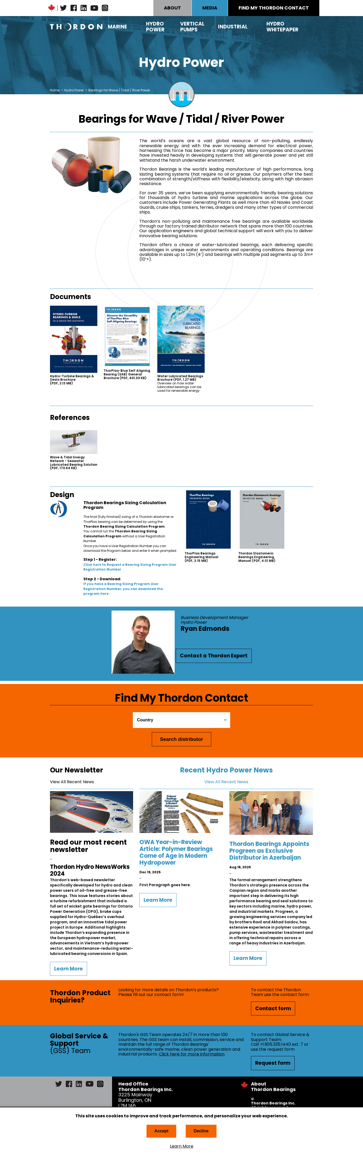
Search (309, 27)
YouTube (94, 8)
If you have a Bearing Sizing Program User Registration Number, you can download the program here (123, 589)
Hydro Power (155, 26)
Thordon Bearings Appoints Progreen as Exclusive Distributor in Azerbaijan (269, 851)
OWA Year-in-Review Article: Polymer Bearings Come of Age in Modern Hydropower (176, 852)
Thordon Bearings (76, 27)
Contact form (273, 1008)
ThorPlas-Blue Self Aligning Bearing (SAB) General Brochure (127, 374)
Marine (117, 26)
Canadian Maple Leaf (51, 8)
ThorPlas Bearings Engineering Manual (201, 557)
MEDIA (209, 7)
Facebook (73, 8)
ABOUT (172, 7)
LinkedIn (83, 8)
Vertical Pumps (192, 26)
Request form (272, 1063)
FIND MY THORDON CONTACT (274, 7)
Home (54, 90)
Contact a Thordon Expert (214, 655)
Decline (201, 1131)
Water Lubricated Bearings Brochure (180, 378)
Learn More (181, 1146)
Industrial (233, 26)
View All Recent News (72, 782)
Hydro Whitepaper (282, 26)
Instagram (105, 8)
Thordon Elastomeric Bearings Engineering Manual (256, 557)
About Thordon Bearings (273, 1086)
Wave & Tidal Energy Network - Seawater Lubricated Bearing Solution (73, 462)
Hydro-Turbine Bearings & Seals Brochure (72, 379)
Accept (161, 1131)
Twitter (63, 8)
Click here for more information (191, 1054)
